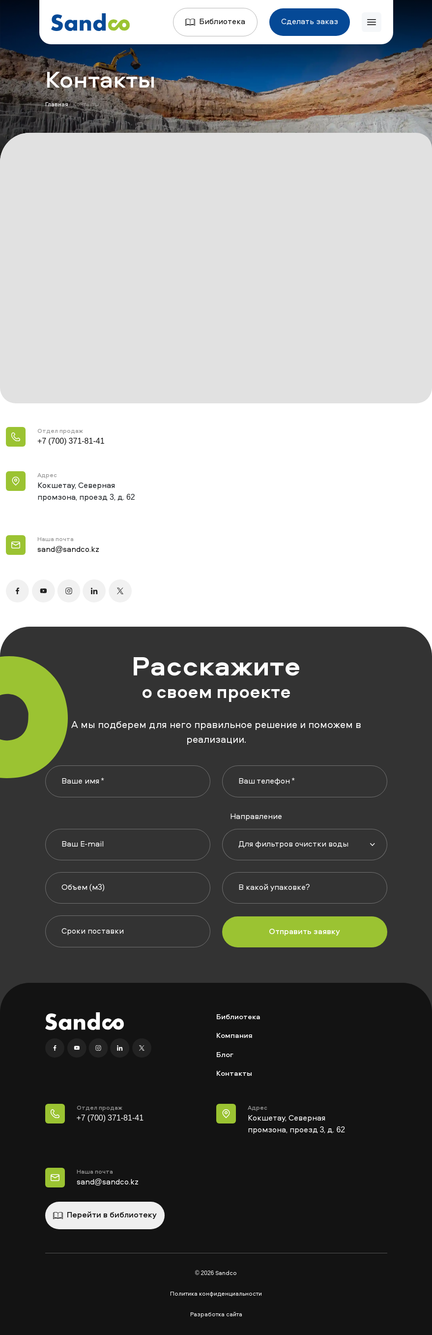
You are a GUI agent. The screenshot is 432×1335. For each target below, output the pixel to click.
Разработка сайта (216, 1315)
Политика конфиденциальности (216, 1294)
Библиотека (215, 22)
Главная (56, 105)
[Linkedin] (121, 1048)
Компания (234, 1036)
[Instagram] (99, 1048)
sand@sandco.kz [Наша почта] (108, 1182)
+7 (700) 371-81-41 (71, 442)
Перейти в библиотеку (105, 1215)
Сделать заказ (309, 22)
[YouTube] (77, 1048)
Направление (256, 817)
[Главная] (90, 22)
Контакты (234, 1074)
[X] (141, 1048)
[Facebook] (56, 1048)
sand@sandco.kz (68, 550)
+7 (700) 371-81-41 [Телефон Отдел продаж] (110, 1119)
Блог (224, 1055)
